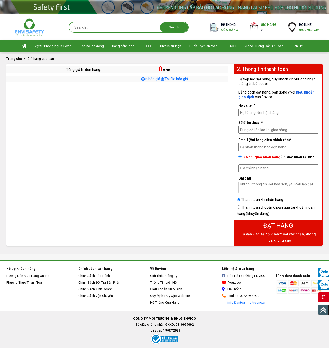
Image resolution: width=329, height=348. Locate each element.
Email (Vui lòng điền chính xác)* (265, 140)
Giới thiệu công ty (163, 276)
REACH (231, 46)
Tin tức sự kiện (170, 46)
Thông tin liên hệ (163, 282)
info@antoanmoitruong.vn (246, 302)
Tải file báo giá (174, 79)
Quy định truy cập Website (170, 296)
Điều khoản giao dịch (166, 289)
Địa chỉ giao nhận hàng (259, 157)
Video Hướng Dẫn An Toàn (264, 46)
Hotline (309, 27)
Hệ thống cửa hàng (165, 302)
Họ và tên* (246, 105)
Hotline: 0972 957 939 (240, 296)
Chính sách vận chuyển (95, 296)
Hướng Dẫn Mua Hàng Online (27, 276)
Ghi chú (244, 178)
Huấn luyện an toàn (203, 46)
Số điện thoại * (250, 123)
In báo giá (150, 79)
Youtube (231, 282)
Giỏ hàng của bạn (41, 59)
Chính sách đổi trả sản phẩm (99, 282)
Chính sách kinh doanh (95, 289)
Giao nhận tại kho (298, 157)
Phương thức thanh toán (25, 282)
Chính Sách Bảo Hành (94, 276)
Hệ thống (229, 27)
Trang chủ (14, 59)
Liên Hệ (297, 46)
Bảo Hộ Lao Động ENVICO (244, 276)
